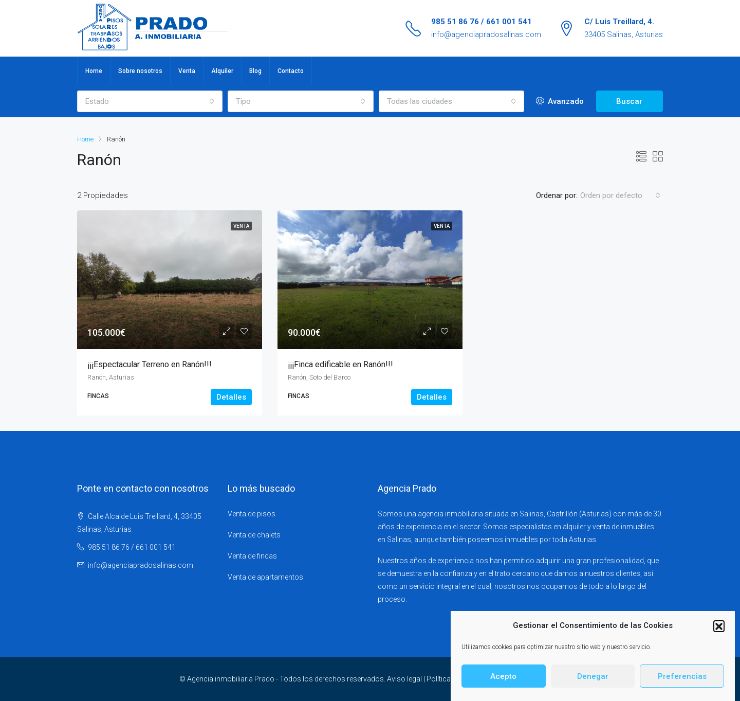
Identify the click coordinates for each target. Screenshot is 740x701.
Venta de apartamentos (265, 577)
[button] (719, 628)
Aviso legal (404, 679)
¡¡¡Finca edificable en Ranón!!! (340, 364)
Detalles (231, 397)
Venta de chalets (254, 535)
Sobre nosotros (140, 71)
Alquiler (222, 71)
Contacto (291, 71)
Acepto (503, 679)
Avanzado (560, 101)
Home (93, 71)
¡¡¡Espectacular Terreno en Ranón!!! (149, 364)
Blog (255, 71)
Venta (186, 71)
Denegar (592, 679)
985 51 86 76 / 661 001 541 (481, 21)
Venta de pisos (251, 514)
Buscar (629, 101)
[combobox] (150, 101)
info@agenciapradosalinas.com (486, 34)
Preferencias (682, 679)
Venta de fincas (252, 556)
